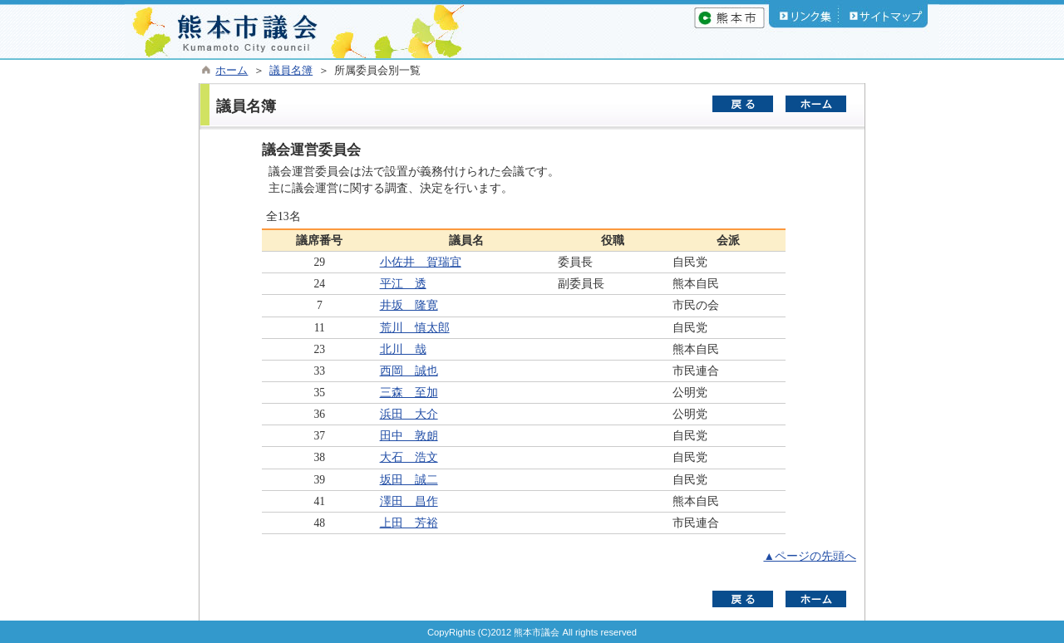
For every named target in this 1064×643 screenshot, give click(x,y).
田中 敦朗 (409, 435)
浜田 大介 (409, 414)
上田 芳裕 (409, 523)
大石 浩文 (409, 457)
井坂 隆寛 (409, 305)
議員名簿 (291, 70)
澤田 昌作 (409, 501)
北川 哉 (403, 349)
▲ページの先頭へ (809, 556)
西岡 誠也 (409, 371)
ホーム (231, 70)
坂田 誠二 (409, 480)
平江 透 (403, 283)
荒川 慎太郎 (415, 328)
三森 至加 (409, 392)
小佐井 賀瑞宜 (420, 262)
